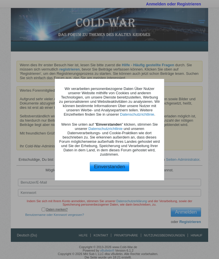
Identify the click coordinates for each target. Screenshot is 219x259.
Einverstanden (109, 166)
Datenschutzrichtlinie (137, 114)
